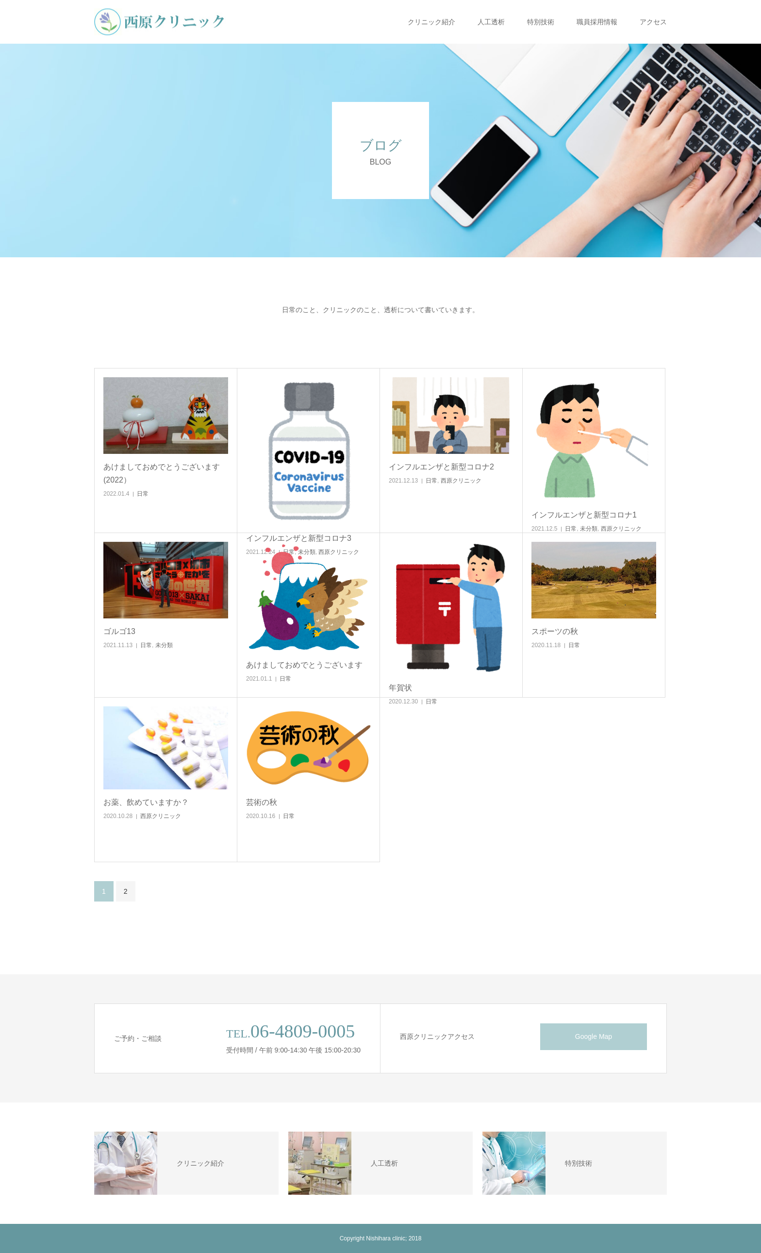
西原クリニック (461, 480)
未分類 (588, 528)
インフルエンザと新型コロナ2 (441, 467)
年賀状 (400, 688)
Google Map (593, 1036)
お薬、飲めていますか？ (146, 802)
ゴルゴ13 (119, 631)
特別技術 (540, 22)
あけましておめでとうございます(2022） (161, 473)
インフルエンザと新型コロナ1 (584, 515)
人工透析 (491, 22)
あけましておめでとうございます (304, 665)
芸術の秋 (261, 802)
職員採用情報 (597, 22)
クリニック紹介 (431, 22)
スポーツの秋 (554, 631)
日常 (143, 493)
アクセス (653, 22)
